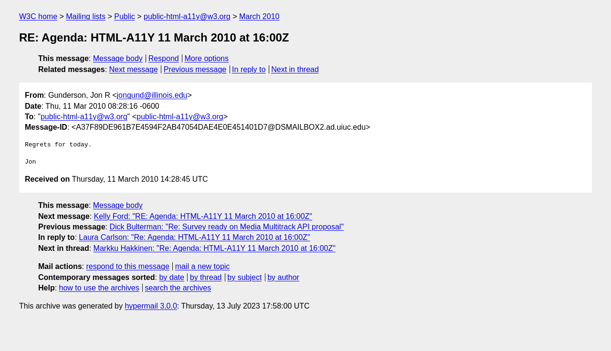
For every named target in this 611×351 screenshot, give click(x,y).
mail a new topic (202, 266)
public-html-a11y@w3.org (187, 16)
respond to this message (127, 266)
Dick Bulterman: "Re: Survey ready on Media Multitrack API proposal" (226, 227)
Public (124, 16)
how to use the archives (99, 288)
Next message (133, 69)
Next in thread (295, 69)
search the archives (178, 288)
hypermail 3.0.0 (151, 306)
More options (207, 58)
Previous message (195, 69)
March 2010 (259, 16)
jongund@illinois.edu (152, 95)
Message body (118, 58)
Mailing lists (85, 16)
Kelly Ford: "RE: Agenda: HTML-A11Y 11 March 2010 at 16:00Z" (203, 216)
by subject (244, 277)
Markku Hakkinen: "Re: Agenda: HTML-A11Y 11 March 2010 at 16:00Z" (215, 248)
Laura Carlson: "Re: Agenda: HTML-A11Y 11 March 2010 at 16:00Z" (194, 237)
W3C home (38, 16)
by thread (206, 277)
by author (283, 277)
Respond (163, 58)
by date (171, 277)
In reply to (248, 69)
